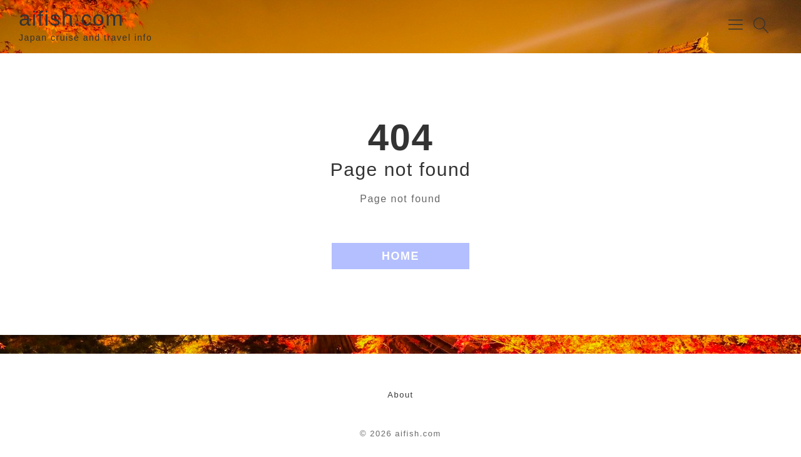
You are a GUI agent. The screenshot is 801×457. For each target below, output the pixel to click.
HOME (400, 256)
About (400, 394)
